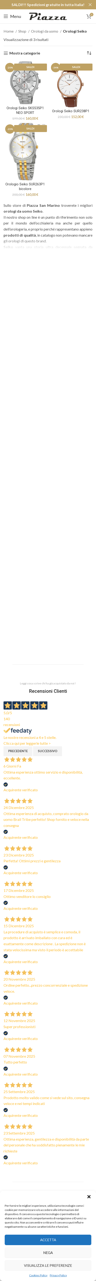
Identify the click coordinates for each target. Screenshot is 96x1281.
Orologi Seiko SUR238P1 (70, 111)
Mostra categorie (24, 53)
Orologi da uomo (45, 31)
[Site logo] (48, 16)
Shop (22, 31)
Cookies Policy (38, 1275)
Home (9, 31)
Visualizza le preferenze (48, 1265)
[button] (89, 1196)
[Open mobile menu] (12, 16)
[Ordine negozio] (88, 53)
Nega (48, 1252)
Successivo (47, 751)
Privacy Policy (58, 1275)
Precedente (18, 751)
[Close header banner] (90, 4)
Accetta (48, 1240)
